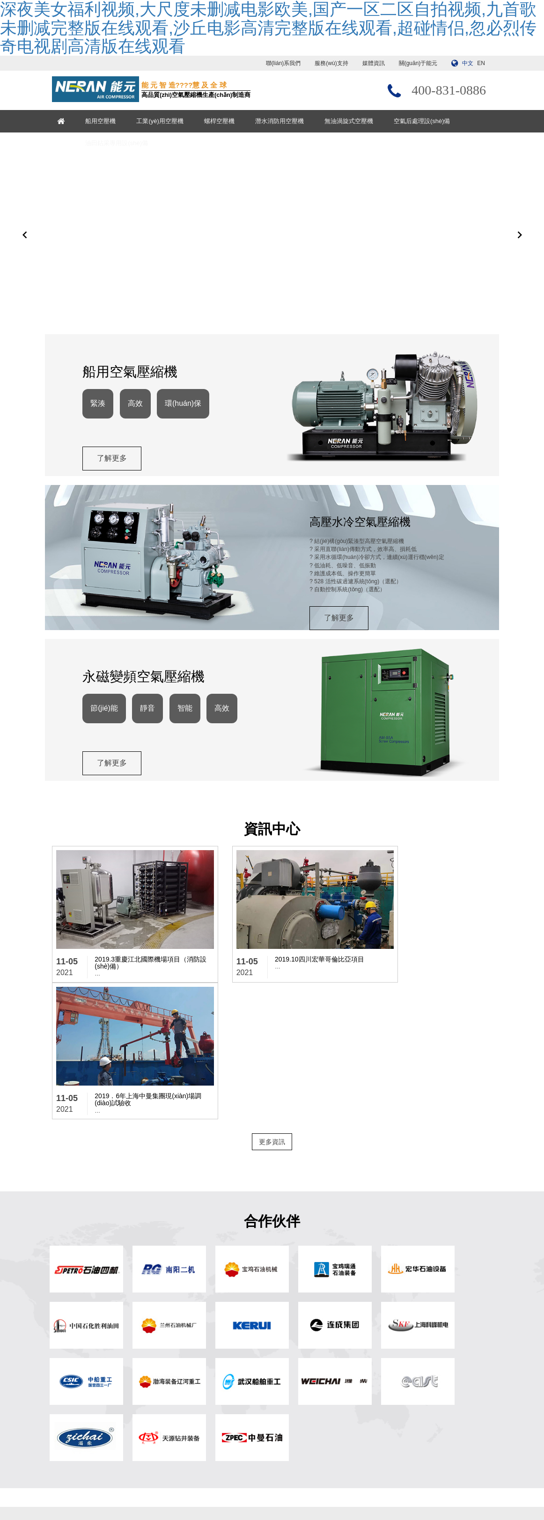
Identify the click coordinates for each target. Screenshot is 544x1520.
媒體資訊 (373, 63)
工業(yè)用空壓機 (164, 121)
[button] (24, 243)
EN (481, 63)
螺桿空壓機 (224, 121)
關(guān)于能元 (418, 63)
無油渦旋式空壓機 (353, 121)
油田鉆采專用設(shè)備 (121, 143)
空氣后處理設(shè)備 (426, 121)
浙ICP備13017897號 (349, 1488)
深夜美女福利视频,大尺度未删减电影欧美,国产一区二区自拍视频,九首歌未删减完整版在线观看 (117, 1516)
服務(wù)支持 (331, 63)
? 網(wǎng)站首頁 (188, 1353)
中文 (467, 63)
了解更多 (114, 479)
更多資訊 (272, 1010)
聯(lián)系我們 (283, 63)
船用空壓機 (105, 121)
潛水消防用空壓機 (284, 121)
